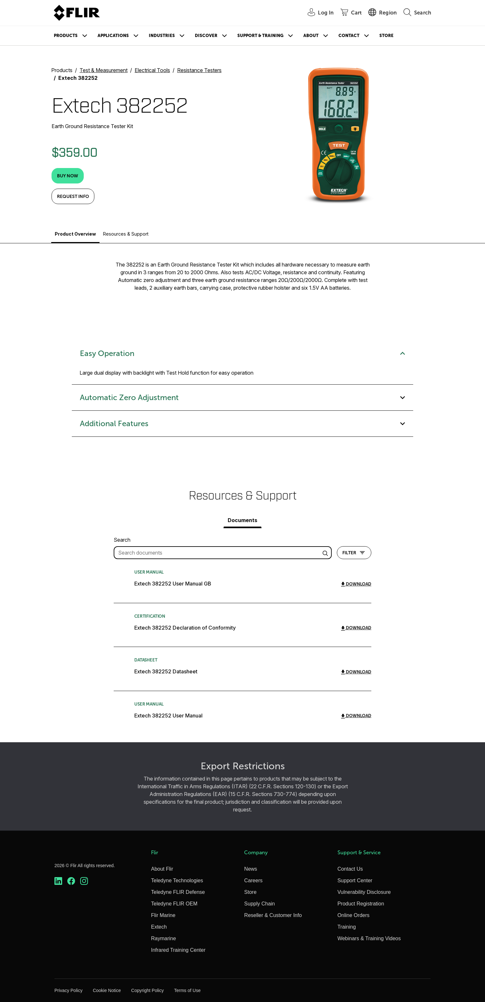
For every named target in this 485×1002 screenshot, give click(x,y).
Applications (113, 35)
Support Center (355, 880)
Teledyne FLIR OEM (174, 903)
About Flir (162, 869)
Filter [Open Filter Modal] (354, 552)
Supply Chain (259, 903)
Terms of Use (187, 990)
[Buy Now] (68, 175)
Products (66, 35)
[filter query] (223, 552)
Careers (253, 880)
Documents (242, 520)
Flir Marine (163, 915)
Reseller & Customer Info (273, 915)
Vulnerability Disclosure (364, 892)
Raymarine (163, 938)
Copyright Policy (147, 990)
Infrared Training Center (178, 950)
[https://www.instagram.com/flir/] (84, 881)
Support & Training (260, 35)
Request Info (73, 196)
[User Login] (317, 13)
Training (347, 927)
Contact (348, 35)
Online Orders (354, 915)
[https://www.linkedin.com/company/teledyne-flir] (58, 881)
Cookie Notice (107, 990)
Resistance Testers (199, 70)
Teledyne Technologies (177, 880)
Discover (206, 35)
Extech (159, 927)
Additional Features (242, 423)
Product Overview (75, 234)
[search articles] (326, 552)
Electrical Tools (152, 70)
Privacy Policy (68, 990)
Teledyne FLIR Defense (178, 892)
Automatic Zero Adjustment (242, 397)
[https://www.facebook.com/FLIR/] (71, 881)
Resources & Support (125, 234)
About (311, 35)
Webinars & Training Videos (369, 938)
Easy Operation (242, 353)
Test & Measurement (104, 70)
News (250, 869)
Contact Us (350, 869)
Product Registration (361, 903)
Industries (162, 35)
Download (356, 584)
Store (386, 35)
